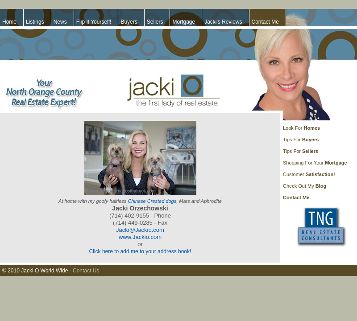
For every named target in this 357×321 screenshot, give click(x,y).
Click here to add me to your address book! (140, 251)
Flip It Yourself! (94, 22)
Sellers (155, 22)
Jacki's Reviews (223, 22)
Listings (35, 22)
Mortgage (183, 22)
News (60, 22)
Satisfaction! (320, 174)
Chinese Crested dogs (152, 201)
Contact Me (265, 22)
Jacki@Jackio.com (140, 229)
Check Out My (298, 186)
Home (9, 22)
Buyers (128, 22)
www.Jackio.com (140, 237)
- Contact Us (85, 271)
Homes (311, 128)
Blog (320, 186)
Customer (294, 174)
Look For (293, 128)
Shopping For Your (304, 162)
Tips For (292, 139)
